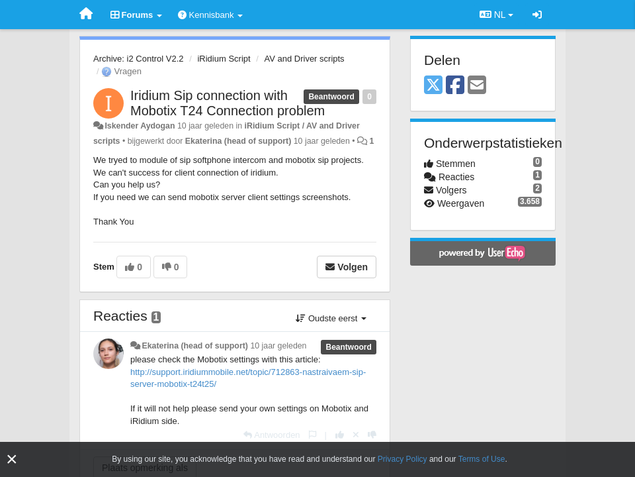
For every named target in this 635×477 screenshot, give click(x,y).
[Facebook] (455, 85)
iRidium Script (223, 59)
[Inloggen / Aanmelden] (537, 14)
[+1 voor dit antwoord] (339, 435)
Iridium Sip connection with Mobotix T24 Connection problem (227, 103)
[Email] (477, 85)
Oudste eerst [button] (331, 318)
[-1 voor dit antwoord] (372, 435)
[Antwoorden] (271, 435)
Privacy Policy (402, 459)
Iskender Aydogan (140, 126)
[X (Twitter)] (433, 85)
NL (496, 14)
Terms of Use (481, 459)
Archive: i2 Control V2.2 (138, 59)
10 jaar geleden (278, 345)
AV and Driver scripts (304, 59)
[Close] (12, 459)
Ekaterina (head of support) (238, 141)
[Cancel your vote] (356, 435)
